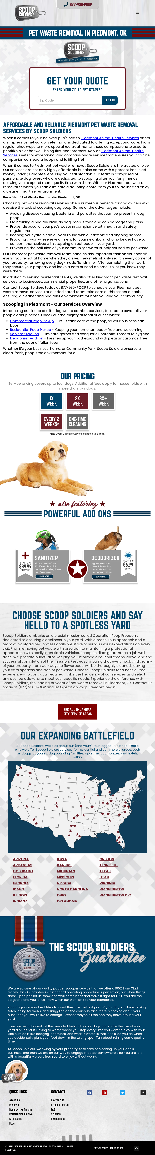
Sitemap (56, 1114)
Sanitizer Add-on (24, 334)
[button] (138, 13)
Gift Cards (15, 1118)
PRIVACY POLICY (100, 1148)
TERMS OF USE (116, 1148)
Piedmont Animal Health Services (110, 138)
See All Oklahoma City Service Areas (77, 711)
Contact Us (57, 1100)
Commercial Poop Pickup (32, 321)
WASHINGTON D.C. (115, 895)
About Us (14, 1100)
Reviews (14, 1104)
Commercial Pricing (21, 1114)
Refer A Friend (60, 1104)
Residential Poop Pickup (30, 329)
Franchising (58, 1118)
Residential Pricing (20, 1109)
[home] (66, 13)
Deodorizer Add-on (26, 338)
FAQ (53, 1109)
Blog (12, 1123)
